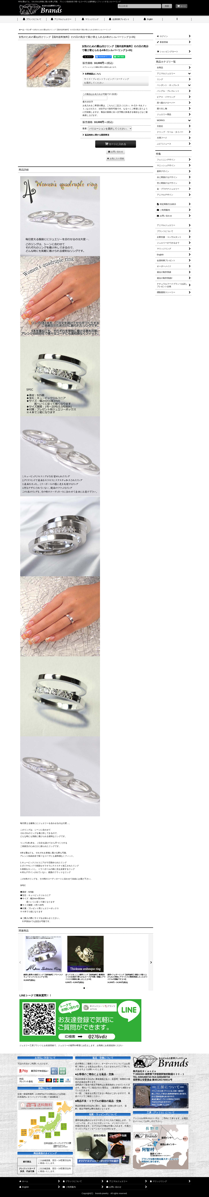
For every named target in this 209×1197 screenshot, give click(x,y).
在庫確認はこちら (92, 74)
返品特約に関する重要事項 (96, 135)
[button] (177, 19)
